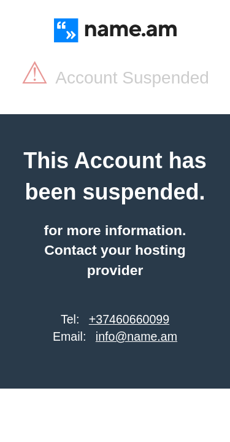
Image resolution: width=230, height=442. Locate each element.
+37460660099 (129, 319)
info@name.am (136, 336)
